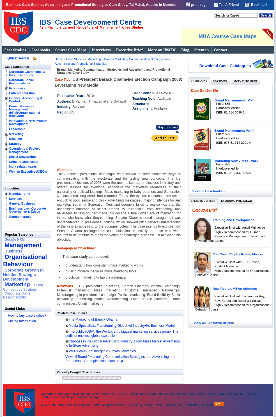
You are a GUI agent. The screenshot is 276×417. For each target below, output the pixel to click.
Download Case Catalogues (225, 66)
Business (13, 251)
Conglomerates (20, 216)
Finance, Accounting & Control (25, 99)
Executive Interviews (236, 201)
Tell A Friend (229, 5)
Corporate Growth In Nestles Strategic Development (23, 274)
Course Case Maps (70, 50)
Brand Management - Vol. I (235, 100)
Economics (17, 88)
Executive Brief (129, 50)
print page (199, 5)
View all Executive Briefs (213, 323)
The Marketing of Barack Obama (93, 319)
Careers (135, 405)
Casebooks (41, 50)
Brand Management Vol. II (234, 130)
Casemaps (220, 80)
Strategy (15, 143)
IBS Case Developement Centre (21, 399)
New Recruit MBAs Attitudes (235, 288)
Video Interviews (245, 80)
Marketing (16, 134)
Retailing (15, 138)
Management (23, 245)
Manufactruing (19, 193)
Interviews (101, 50)
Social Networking (22, 156)
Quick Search (18, 58)
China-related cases (23, 161)
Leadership (17, 129)
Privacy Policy (152, 405)
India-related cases (23, 166)
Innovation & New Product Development (28, 122)
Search (266, 15)
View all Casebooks (208, 191)
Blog (185, 50)
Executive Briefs (203, 201)
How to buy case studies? (27, 316)
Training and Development (233, 220)
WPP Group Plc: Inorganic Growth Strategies (102, 351)
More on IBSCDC (162, 50)
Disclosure (191, 405)
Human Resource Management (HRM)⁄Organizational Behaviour (24, 111)
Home (59, 59)
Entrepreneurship (22, 93)
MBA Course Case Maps (227, 36)
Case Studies (15, 50)
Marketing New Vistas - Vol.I (236, 161)
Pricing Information (22, 321)
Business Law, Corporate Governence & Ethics (27, 210)
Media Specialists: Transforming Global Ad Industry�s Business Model (122, 326)
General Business (22, 203)
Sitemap (201, 50)
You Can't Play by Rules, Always (238, 254)
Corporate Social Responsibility (21, 81)
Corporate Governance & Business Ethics (27, 73)
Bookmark (259, 5)
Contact (220, 50)
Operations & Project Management (24, 150)
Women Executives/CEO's (28, 171)
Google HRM (14, 240)
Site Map (207, 405)
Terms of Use (173, 405)
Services (15, 198)
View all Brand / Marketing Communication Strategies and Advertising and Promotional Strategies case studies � (120, 359)
